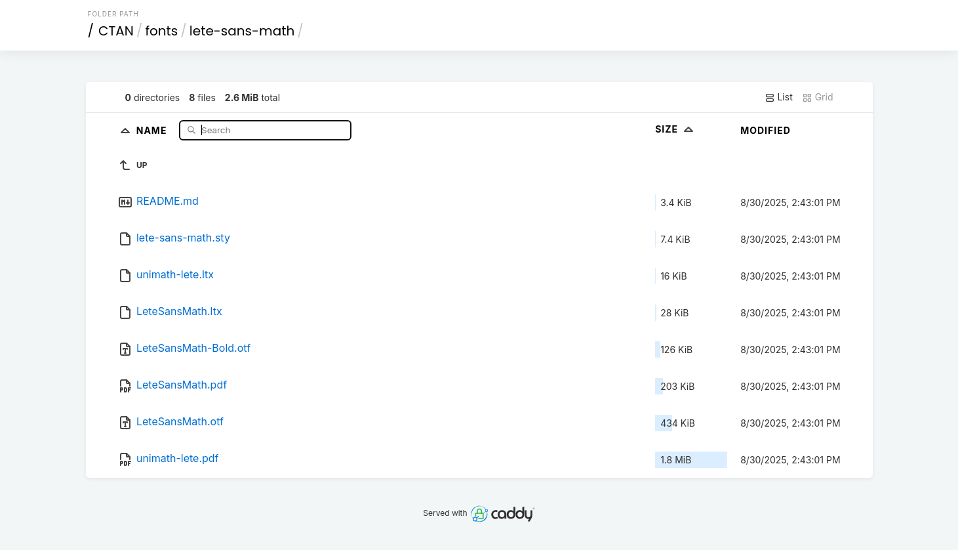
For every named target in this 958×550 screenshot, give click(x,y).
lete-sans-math (242, 31)
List (779, 97)
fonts (161, 31)
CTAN (116, 31)
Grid (817, 97)
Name (153, 129)
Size (675, 129)
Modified (765, 130)
